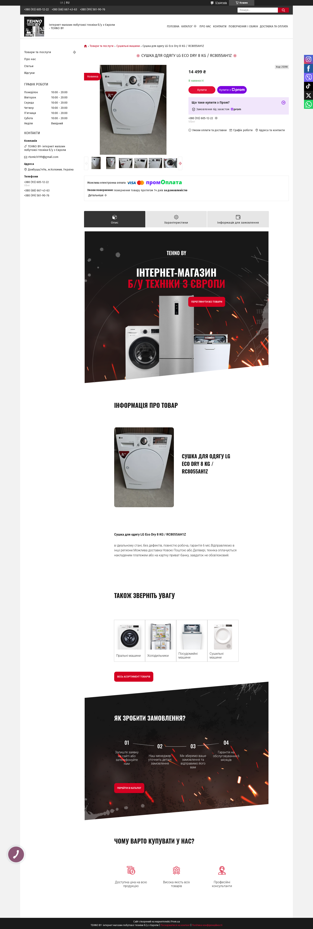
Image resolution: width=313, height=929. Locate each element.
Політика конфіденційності (207, 925)
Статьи (29, 66)
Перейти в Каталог (129, 788)
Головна (173, 26)
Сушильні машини (128, 46)
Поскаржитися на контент (175, 925)
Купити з (232, 90)
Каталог (187, 26)
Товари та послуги (101, 46)
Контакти (220, 26)
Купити (202, 90)
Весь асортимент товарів (133, 676)
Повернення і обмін (243, 26)
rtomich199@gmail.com (43, 157)
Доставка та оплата (274, 26)
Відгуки (29, 73)
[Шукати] (283, 10)
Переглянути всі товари (206, 301)
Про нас (205, 26)
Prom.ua (175, 921)
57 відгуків (221, 2)
